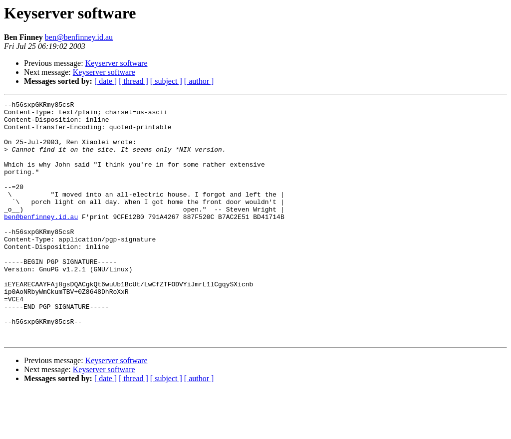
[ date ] (105, 81)
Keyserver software (116, 63)
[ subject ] (166, 81)
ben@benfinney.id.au (79, 37)
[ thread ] (133, 81)
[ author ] (199, 81)
